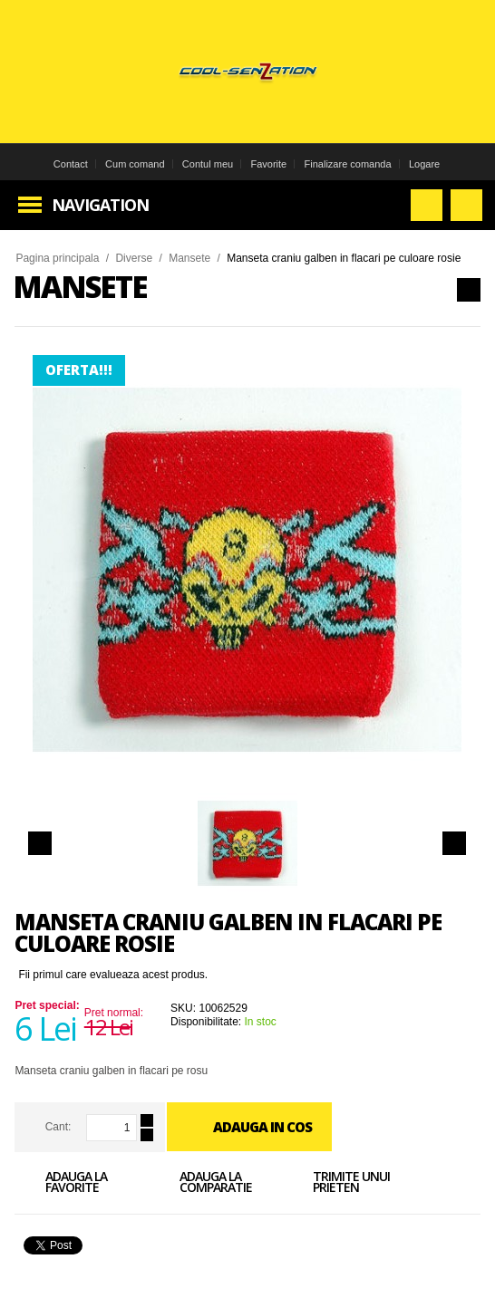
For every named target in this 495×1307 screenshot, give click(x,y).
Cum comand (134, 164)
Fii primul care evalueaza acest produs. (113, 974)
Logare (424, 164)
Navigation (100, 205)
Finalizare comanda (348, 164)
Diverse (133, 258)
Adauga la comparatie (200, 1184)
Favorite (268, 164)
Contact (70, 164)
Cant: (58, 1126)
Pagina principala (57, 258)
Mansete (189, 258)
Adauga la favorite (61, 1184)
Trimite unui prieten (336, 1184)
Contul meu (207, 164)
